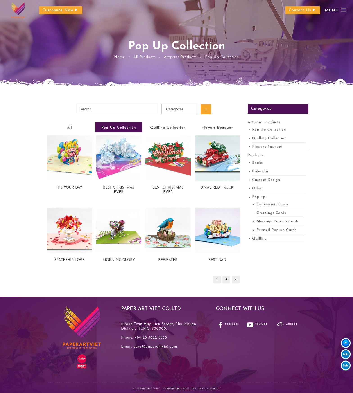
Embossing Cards (272, 204)
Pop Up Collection (222, 57)
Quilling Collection (168, 128)
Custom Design (266, 180)
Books (257, 163)
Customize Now (60, 10)
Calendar (260, 171)
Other (257, 188)
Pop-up (258, 197)
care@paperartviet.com (154, 346)
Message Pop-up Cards (278, 221)
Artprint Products (180, 57)
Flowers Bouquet (217, 128)
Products (256, 155)
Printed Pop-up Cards (277, 230)
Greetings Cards (271, 213)
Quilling (259, 238)
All (69, 128)
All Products (144, 57)
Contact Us (303, 10)
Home (119, 57)
